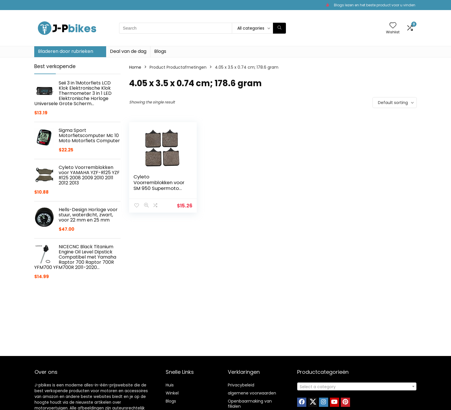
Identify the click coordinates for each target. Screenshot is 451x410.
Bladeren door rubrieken (65, 51)
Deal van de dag (128, 51)
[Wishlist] (392, 25)
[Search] (279, 28)
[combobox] (356, 386)
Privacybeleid (241, 385)
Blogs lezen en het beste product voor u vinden (374, 5)
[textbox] (356, 387)
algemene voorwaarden (252, 393)
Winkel (172, 393)
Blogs (160, 51)
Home (135, 67)
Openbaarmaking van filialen (250, 403)
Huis (170, 385)
